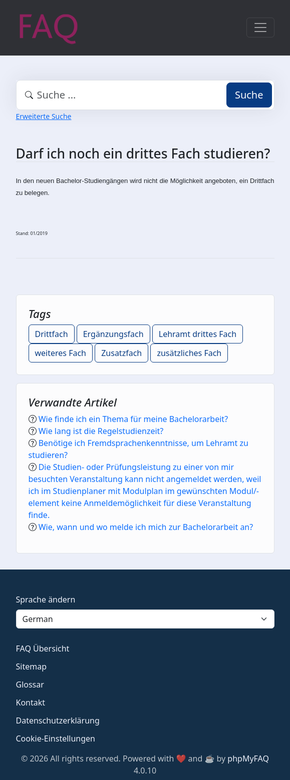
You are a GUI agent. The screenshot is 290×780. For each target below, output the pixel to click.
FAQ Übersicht (43, 648)
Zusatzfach (121, 353)
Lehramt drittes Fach (197, 334)
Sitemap (31, 666)
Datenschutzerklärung (58, 720)
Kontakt (31, 702)
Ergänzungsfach (113, 334)
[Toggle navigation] (260, 28)
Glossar (30, 684)
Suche (249, 95)
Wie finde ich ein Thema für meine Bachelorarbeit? (133, 419)
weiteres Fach (61, 353)
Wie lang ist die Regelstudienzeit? (101, 431)
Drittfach (51, 334)
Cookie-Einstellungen (55, 738)
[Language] (145, 619)
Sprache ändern (46, 599)
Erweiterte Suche (44, 116)
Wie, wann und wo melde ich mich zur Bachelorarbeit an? (146, 527)
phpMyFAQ (248, 758)
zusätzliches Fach (189, 353)
